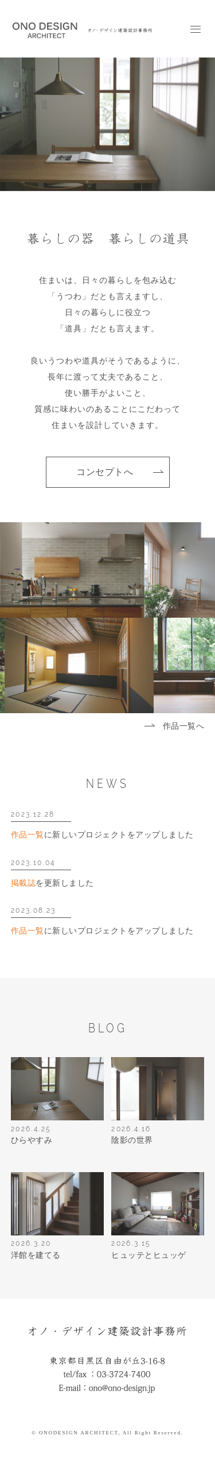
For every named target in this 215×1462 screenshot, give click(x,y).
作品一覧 (27, 834)
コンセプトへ (104, 472)
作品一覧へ (184, 726)
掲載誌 (23, 883)
